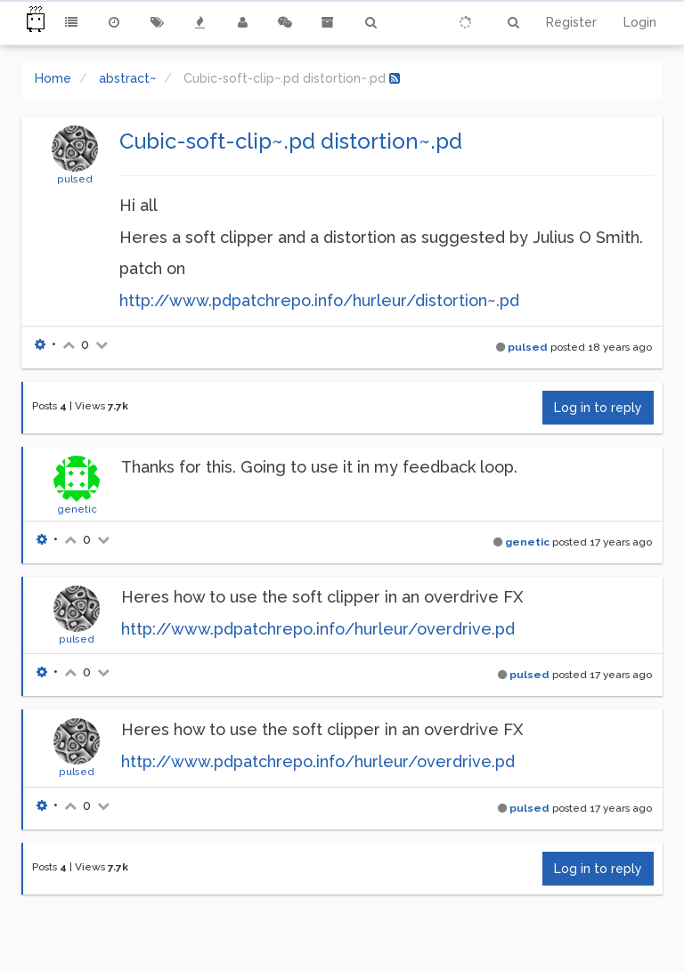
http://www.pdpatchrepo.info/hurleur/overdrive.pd (318, 628)
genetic (77, 509)
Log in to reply (598, 408)
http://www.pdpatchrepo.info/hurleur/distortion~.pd (319, 300)
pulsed (75, 179)
